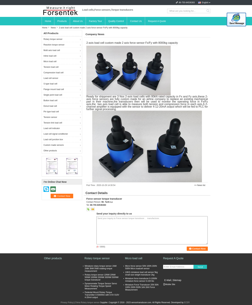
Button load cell (50, 100)
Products (62, 21)
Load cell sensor (51, 78)
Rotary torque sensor (53, 39)
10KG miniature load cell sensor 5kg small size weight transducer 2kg (141, 273)
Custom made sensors (54, 145)
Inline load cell (50, 56)
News (53, 28)
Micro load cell (50, 61)
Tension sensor (50, 117)
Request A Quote (157, 21)
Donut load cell (50, 106)
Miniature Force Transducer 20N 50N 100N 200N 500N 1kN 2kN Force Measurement (141, 287)
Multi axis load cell (52, 50)
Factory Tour (95, 21)
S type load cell (50, 84)
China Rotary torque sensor (87, 302)
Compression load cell (53, 72)
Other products (50, 150)
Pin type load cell (51, 111)
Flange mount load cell (54, 89)
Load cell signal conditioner (56, 134)
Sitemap (177, 280)
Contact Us (136, 21)
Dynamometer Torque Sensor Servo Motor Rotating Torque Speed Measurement (101, 286)
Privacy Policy (67, 302)
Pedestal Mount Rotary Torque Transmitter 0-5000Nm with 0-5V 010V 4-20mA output (102, 295)
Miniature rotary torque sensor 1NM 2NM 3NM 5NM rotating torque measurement (101, 268)
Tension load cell (51, 67)
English (205, 2)
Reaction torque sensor (54, 45)
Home (48, 21)
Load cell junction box (53, 139)
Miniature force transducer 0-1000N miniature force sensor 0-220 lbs (141, 279)
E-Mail (167, 280)
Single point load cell (53, 95)
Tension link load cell (53, 123)
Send (200, 267)
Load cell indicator (52, 128)
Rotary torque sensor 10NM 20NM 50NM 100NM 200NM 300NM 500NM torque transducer (101, 277)
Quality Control (116, 21)
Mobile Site (169, 284)
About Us (78, 21)
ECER (187, 302)
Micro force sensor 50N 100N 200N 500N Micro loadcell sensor (141, 267)
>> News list (199, 185)
